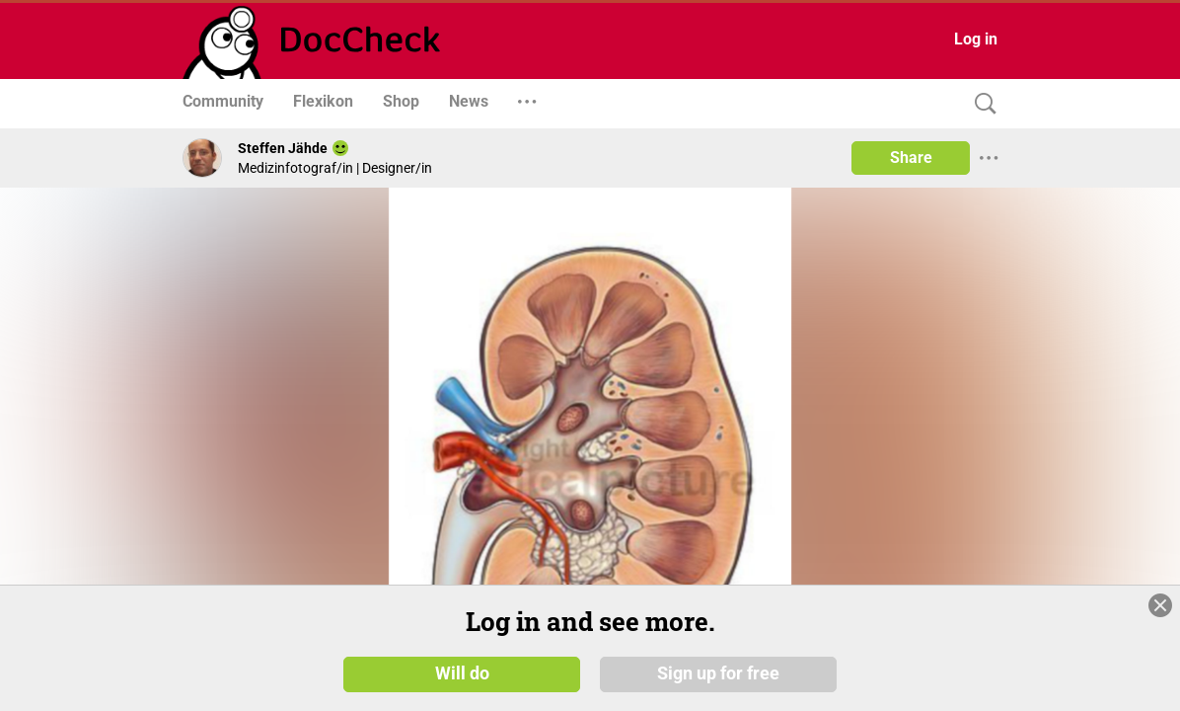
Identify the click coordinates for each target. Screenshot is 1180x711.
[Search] (980, 104)
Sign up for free (718, 673)
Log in (975, 39)
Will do (462, 673)
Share (911, 157)
